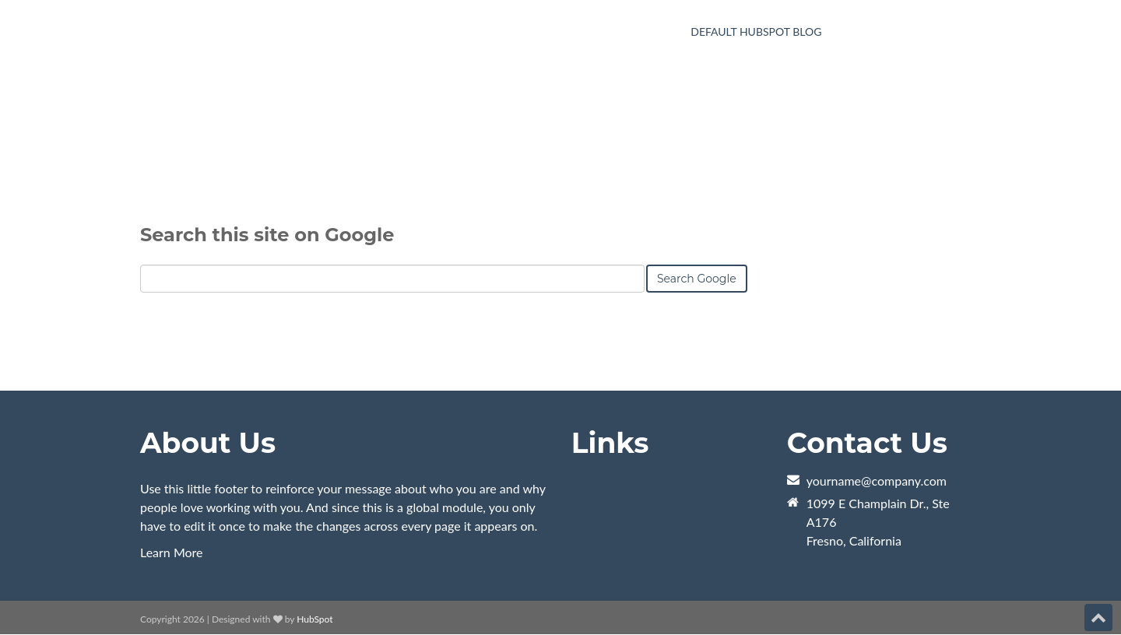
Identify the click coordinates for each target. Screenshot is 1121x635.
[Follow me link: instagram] (1076, 619)
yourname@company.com (876, 480)
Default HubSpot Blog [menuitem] (756, 31)
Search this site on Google (267, 286)
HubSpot (314, 619)
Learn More (171, 552)
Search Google (696, 330)
